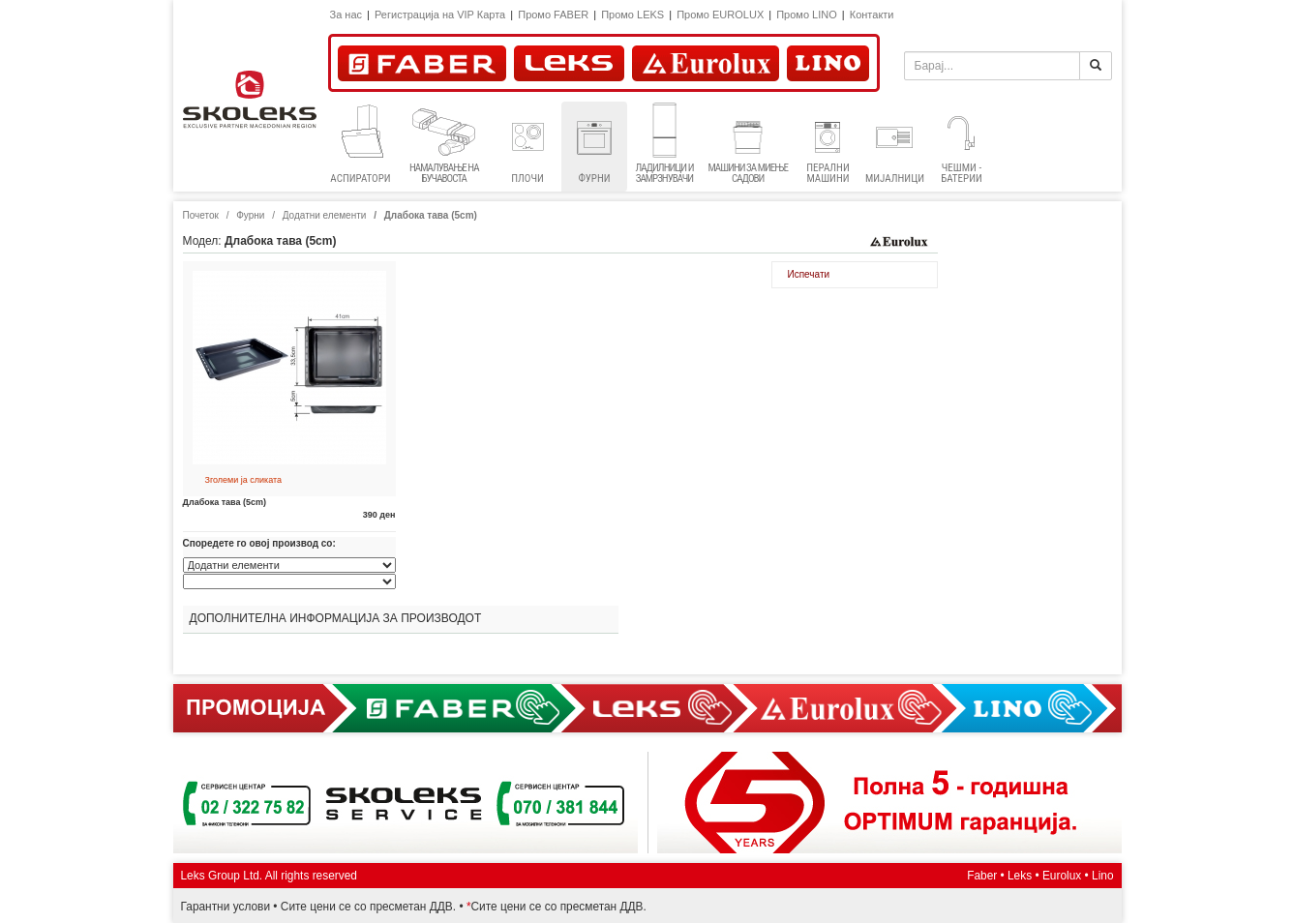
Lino (1102, 875)
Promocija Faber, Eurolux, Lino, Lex (647, 708)
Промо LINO (806, 14)
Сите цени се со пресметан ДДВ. (368, 906)
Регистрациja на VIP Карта (440, 14)
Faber (982, 875)
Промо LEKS (632, 14)
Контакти (872, 14)
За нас (346, 14)
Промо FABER (553, 14)
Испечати (809, 274)
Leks (1020, 875)
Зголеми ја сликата (244, 480)
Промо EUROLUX (720, 14)
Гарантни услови (226, 906)
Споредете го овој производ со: (259, 543)
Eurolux (1061, 875)
